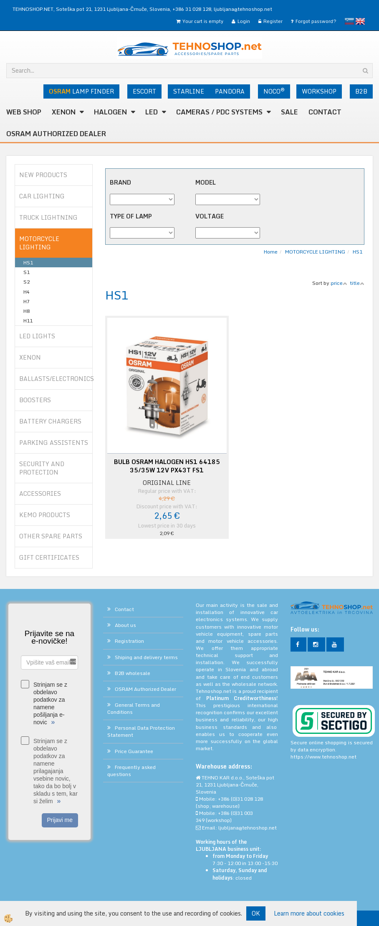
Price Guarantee (134, 751)
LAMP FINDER (81, 91)
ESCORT (144, 91)
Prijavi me (60, 820)
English (360, 21)
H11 (28, 321)
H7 (26, 301)
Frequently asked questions (131, 770)
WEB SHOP (23, 112)
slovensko (349, 21)
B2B (361, 91)
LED (151, 112)
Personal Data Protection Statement (141, 731)
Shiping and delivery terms (146, 657)
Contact (324, 112)
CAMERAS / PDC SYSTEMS (219, 112)
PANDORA (230, 91)
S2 (26, 282)
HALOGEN (110, 112)
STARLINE (188, 91)
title (357, 283)
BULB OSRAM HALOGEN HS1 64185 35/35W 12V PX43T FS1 (167, 466)
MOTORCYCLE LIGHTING (315, 252)
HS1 (28, 262)
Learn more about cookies (309, 913)
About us (125, 625)
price (339, 283)
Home (271, 252)
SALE (289, 112)
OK (256, 913)
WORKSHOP (319, 91)
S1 (26, 272)
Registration (129, 641)
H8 (26, 311)
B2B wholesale (132, 673)
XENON (64, 112)
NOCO (274, 91)
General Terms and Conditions (133, 708)
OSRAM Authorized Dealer (56, 133)
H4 (26, 292)
